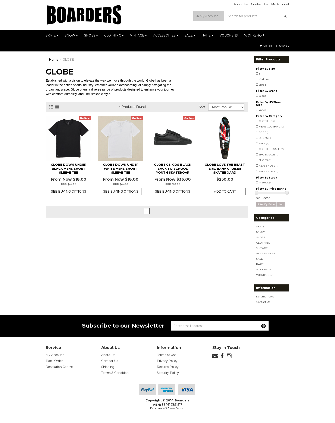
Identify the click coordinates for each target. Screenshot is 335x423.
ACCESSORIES (165, 35)
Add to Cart (225, 191)
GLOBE (68, 59)
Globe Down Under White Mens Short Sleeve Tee (120, 168)
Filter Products (268, 59)
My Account (280, 4)
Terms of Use (166, 355)
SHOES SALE (268, 154)
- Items (274, 46)
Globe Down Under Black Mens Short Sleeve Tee (68, 168)
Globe (262, 95)
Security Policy (168, 373)
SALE (190, 35)
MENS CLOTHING (272, 126)
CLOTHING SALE (271, 149)
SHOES (91, 35)
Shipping (107, 367)
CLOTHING (114, 35)
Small (262, 84)
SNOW (71, 35)
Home (54, 59)
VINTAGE (138, 35)
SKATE (52, 35)
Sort (202, 107)
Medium (264, 79)
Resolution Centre (59, 367)
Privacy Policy (167, 361)
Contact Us (259, 4)
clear (281, 204)
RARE (207, 35)
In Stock (266, 182)
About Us (241, 4)
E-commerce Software (162, 408)
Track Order (54, 361)
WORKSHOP (254, 35)
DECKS (265, 137)
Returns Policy (265, 296)
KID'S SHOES (268, 165)
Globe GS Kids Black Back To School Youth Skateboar (172, 168)
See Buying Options (68, 191)
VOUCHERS (229, 35)
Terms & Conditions (115, 373)
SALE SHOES (268, 171)
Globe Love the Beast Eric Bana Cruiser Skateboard (225, 168)
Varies (262, 109)
